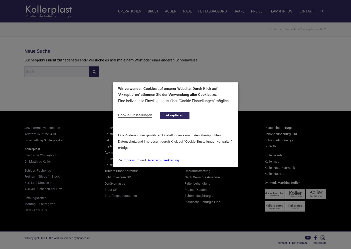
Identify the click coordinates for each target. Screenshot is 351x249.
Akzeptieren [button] (174, 115)
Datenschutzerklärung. (163, 160)
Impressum (131, 160)
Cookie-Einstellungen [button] (135, 115)
